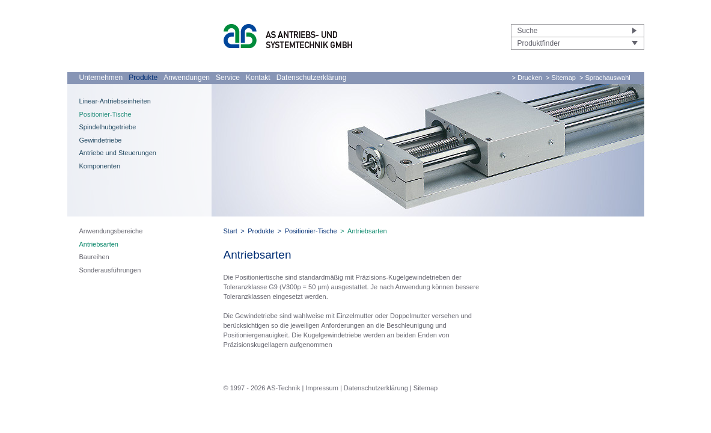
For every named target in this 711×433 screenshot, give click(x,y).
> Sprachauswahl (604, 77)
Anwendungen (186, 77)
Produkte (143, 77)
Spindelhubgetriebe (107, 127)
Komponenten (100, 166)
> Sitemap (561, 77)
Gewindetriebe (100, 140)
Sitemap (425, 388)
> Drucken (527, 77)
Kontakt (258, 77)
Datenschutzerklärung (311, 77)
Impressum (321, 388)
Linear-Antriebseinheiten (115, 101)
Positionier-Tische (105, 114)
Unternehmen (101, 77)
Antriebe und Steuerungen (117, 152)
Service (228, 77)
